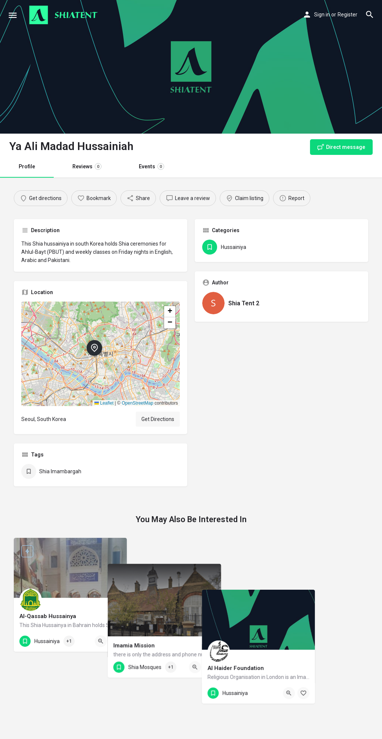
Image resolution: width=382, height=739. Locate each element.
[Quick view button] (101, 641)
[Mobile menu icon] (12, 15)
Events (151, 166)
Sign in (322, 15)
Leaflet (103, 403)
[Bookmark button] (115, 641)
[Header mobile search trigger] (370, 14)
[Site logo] (64, 15)
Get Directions (157, 419)
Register (347, 15)
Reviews (86, 166)
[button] (100, 354)
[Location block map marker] (94, 348)
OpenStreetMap (137, 403)
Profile (27, 166)
